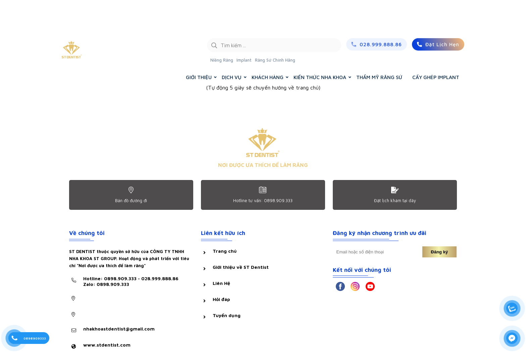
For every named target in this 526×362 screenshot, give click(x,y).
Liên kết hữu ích (223, 233)
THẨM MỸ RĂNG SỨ (379, 46)
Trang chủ (225, 251)
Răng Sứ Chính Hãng (275, 28)
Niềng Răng (221, 28)
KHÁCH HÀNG (267, 46)
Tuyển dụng (227, 315)
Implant (244, 28)
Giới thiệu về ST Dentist (241, 267)
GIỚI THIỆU (199, 46)
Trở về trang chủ (263, 106)
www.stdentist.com (106, 345)
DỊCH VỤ (232, 46)
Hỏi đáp (221, 299)
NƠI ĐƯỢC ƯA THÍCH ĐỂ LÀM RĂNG (263, 165)
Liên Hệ (221, 283)
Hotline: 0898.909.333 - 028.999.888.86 (130, 281)
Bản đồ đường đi (131, 200)
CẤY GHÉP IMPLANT (435, 46)
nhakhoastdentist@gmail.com (119, 328)
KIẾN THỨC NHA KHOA (320, 46)
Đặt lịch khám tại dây (395, 200)
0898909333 (34, 338)
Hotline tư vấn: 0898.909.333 (263, 200)
